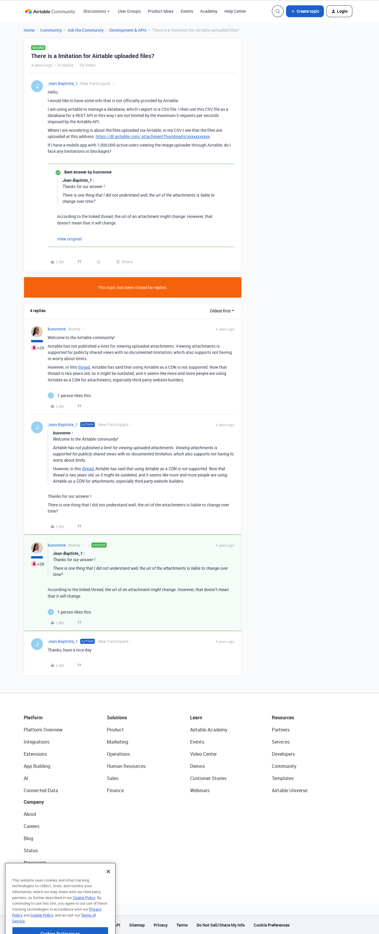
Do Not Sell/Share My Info (221, 925)
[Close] (108, 884)
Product (115, 729)
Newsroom (35, 862)
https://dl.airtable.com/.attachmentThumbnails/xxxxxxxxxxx (153, 136)
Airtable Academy (208, 729)
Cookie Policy (84, 911)
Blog (28, 838)
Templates (283, 778)
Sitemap (137, 925)
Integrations (36, 742)
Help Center (235, 11)
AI (26, 778)
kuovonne (57, 329)
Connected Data (41, 790)
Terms (182, 925)
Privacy (161, 925)
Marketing (117, 742)
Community (51, 30)
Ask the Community (86, 30)
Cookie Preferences (272, 925)
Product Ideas (161, 11)
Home (29, 30)
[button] (305, 11)
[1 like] (69, 395)
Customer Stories (208, 778)
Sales (112, 778)
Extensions (35, 754)
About (30, 814)
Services (281, 742)
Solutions (117, 717)
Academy (208, 11)
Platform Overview (43, 729)
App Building (37, 766)
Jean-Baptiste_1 (63, 83)
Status (31, 850)
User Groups (129, 11)
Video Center (203, 754)
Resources (283, 717)
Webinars (200, 790)
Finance (115, 790)
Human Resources (126, 766)
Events (187, 11)
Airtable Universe (289, 790)
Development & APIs (128, 30)
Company (34, 802)
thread (84, 367)
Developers (283, 754)
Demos (197, 766)
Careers (31, 826)
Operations (118, 754)
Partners (281, 729)
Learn (196, 717)
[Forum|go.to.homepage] (50, 11)
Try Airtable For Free (44, 875)
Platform (33, 717)
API (117, 925)
